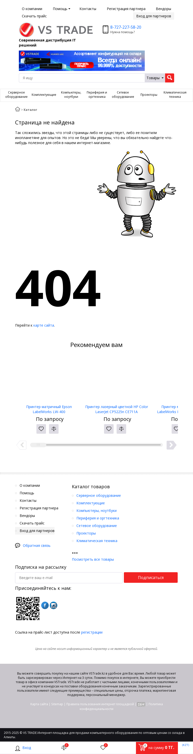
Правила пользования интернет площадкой (100, 704)
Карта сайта (39, 704)
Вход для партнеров (153, 16)
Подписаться (151, 577)
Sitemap (57, 704)
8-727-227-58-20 (125, 27)
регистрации (92, 632)
